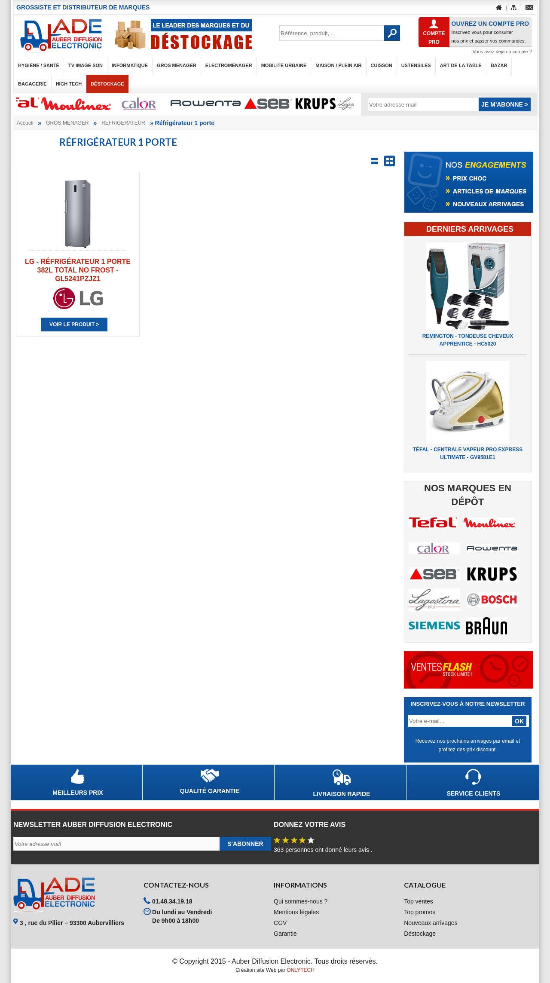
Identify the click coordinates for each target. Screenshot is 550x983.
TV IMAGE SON (85, 65)
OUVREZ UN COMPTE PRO (490, 23)
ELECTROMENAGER (228, 65)
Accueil (25, 123)
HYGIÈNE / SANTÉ (38, 65)
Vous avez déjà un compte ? (502, 51)
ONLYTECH (300, 970)
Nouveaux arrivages (431, 922)
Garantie (285, 933)
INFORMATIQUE (130, 65)
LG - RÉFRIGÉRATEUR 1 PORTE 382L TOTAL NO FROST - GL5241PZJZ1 (78, 270)
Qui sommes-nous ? (300, 901)
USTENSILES (416, 65)
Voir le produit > (74, 325)
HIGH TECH (69, 83)
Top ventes (418, 901)
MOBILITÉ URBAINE (284, 65)
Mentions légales (296, 912)
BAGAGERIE (32, 83)
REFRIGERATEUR (123, 123)
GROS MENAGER (176, 65)
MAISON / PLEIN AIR (338, 65)
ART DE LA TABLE (461, 65)
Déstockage (107, 83)
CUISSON (381, 65)
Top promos (419, 912)
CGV (280, 922)
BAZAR (499, 65)
